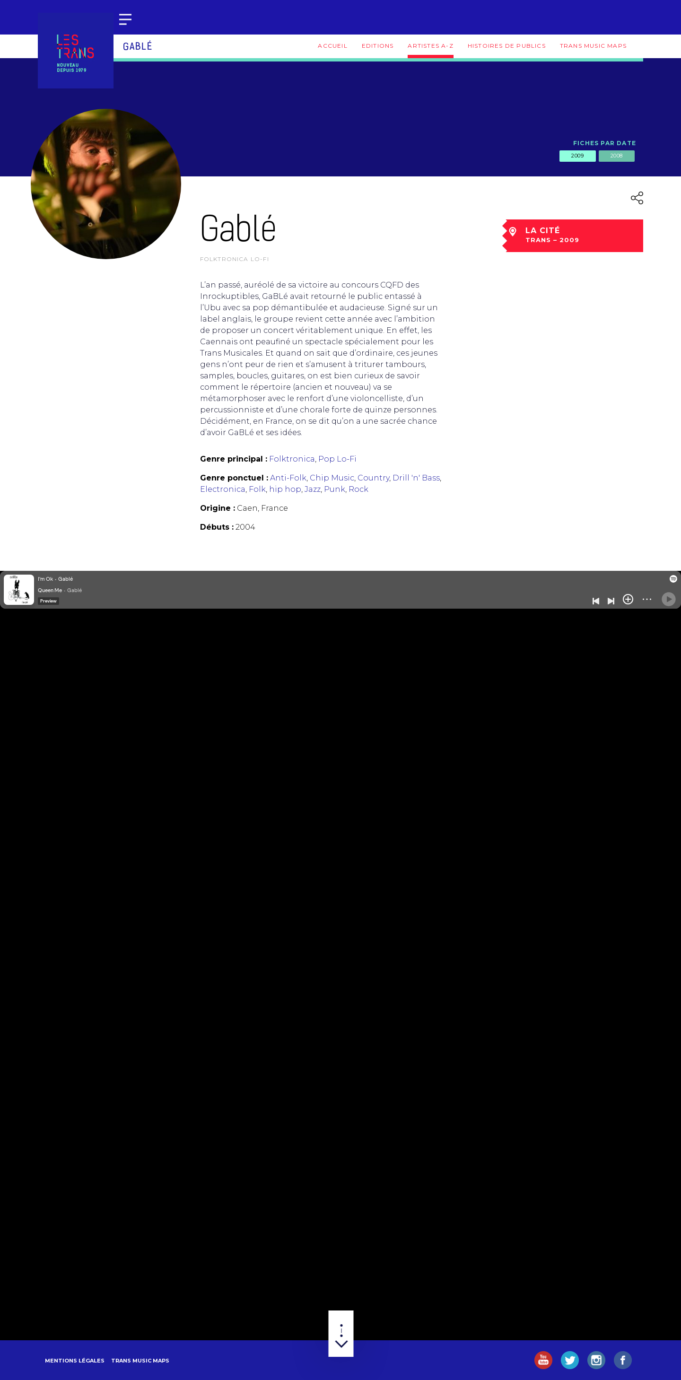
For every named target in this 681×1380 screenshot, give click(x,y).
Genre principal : (233, 458)
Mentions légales (75, 1360)
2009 (577, 155)
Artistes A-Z (430, 45)
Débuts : (217, 527)
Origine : (217, 508)
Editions (378, 45)
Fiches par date (604, 143)
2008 (617, 155)
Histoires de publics (507, 45)
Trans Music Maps (593, 45)
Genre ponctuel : (234, 477)
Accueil (332, 45)
